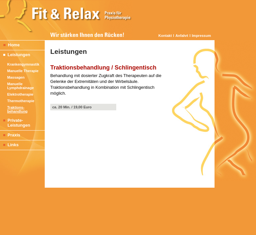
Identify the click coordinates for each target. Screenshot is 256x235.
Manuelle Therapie (23, 71)
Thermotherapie (20, 101)
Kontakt (165, 36)
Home (10, 44)
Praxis (10, 135)
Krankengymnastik (23, 64)
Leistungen (15, 54)
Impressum (201, 36)
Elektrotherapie (20, 94)
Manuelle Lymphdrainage (20, 86)
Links (9, 144)
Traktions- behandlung (17, 109)
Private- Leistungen (15, 123)
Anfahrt (181, 36)
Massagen (15, 77)
